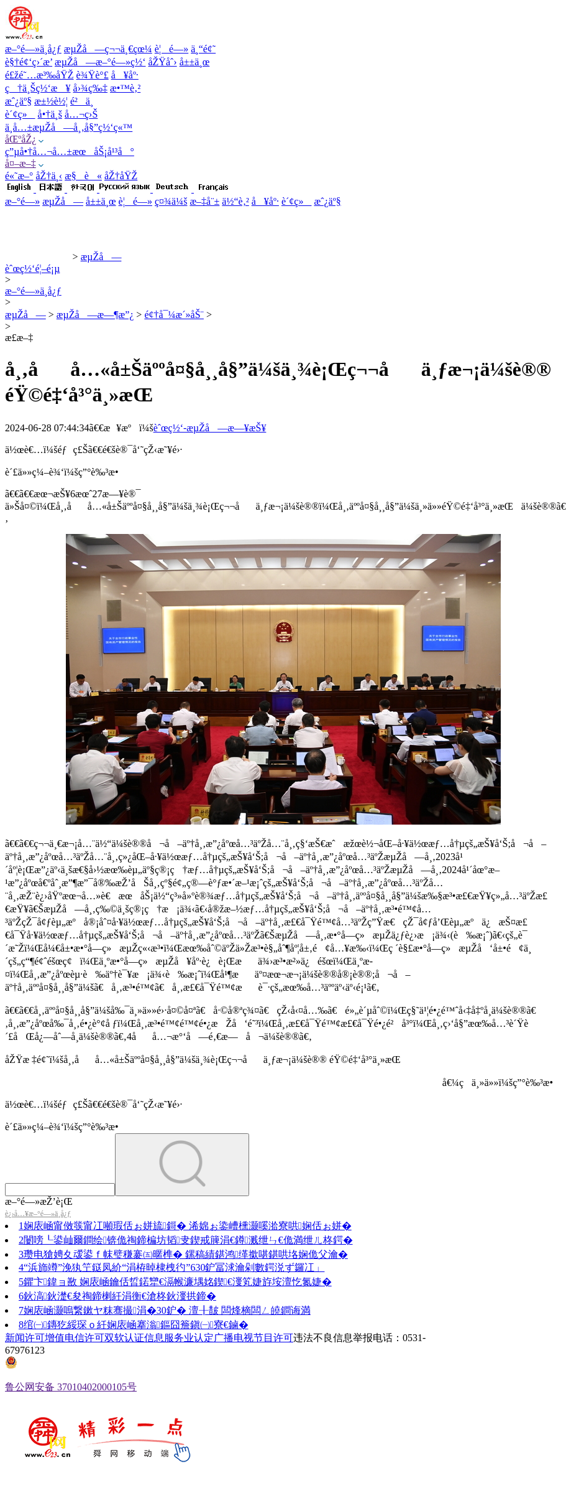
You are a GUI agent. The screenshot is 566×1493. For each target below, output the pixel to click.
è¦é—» (171, 49)
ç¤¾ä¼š (171, 201)
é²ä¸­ (81, 101)
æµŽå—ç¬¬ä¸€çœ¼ (108, 49)
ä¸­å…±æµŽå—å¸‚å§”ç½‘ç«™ (68, 127)
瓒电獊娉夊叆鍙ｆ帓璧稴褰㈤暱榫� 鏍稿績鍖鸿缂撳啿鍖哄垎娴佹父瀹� (186, 1254)
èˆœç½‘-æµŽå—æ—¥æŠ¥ (210, 428)
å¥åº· (125, 75)
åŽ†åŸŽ (120, 176)
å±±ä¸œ (195, 62)
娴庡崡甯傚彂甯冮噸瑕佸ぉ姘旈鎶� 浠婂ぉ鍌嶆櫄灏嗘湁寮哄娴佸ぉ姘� (188, 1225)
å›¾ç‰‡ (90, 88)
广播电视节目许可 (253, 1337)
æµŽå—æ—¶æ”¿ (95, 314)
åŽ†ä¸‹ (49, 176)
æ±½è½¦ (51, 101)
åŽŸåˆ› (162, 62)
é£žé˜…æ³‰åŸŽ (39, 75)
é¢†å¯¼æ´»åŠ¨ (174, 314)
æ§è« (83, 176)
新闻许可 (25, 1337)
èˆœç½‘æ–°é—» (37, 256)
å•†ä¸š (50, 114)
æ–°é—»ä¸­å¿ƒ (33, 49)
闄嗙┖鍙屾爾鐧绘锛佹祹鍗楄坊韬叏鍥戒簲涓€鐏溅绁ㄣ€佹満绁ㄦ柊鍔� (188, 1240)
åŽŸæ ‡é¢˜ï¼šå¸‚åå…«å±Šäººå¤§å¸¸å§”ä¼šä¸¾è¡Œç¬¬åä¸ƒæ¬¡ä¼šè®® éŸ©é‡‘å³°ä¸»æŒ (207, 1059)
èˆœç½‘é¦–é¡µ (32, 268)
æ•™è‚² (125, 88)
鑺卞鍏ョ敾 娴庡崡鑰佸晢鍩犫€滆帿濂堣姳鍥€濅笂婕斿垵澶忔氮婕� (178, 1281)
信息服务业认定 (179, 1337)
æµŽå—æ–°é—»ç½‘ (100, 62)
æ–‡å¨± (204, 201)
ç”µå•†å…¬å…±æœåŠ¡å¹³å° (69, 151)
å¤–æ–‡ (20, 163)
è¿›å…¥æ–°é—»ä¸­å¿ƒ (38, 1213)
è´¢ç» (20, 114)
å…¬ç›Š (81, 114)
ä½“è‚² (235, 201)
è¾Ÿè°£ (92, 75)
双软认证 (124, 1337)
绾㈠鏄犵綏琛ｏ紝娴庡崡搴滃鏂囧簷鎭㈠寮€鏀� (136, 1324)
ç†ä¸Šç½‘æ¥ (38, 88)
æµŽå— (62, 201)
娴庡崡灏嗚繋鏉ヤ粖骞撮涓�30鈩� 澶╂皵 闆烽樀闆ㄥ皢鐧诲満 (167, 1310)
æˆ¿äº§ (18, 101)
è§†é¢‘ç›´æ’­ (28, 62)
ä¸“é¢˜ (203, 49)
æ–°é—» (22, 201)
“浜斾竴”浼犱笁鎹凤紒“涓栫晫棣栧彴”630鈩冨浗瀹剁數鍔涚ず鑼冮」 (174, 1267)
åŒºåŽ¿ (20, 139)
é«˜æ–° (19, 176)
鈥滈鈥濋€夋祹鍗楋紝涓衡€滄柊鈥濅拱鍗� (120, 1296)
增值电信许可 (74, 1337)
